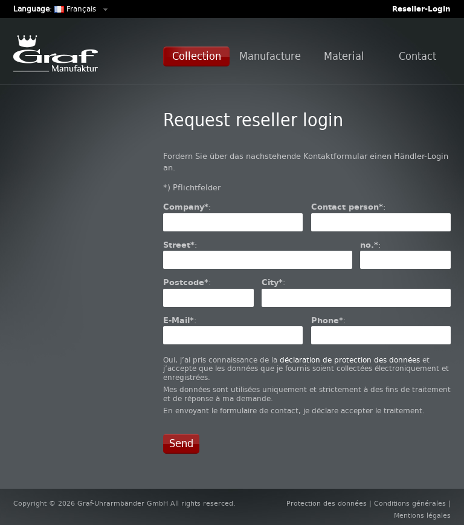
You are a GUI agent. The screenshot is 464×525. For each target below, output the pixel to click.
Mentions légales (422, 516)
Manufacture (270, 56)
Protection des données (326, 503)
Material (344, 56)
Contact (417, 56)
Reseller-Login (421, 9)
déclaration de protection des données (350, 360)
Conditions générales (410, 503)
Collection (196, 56)
